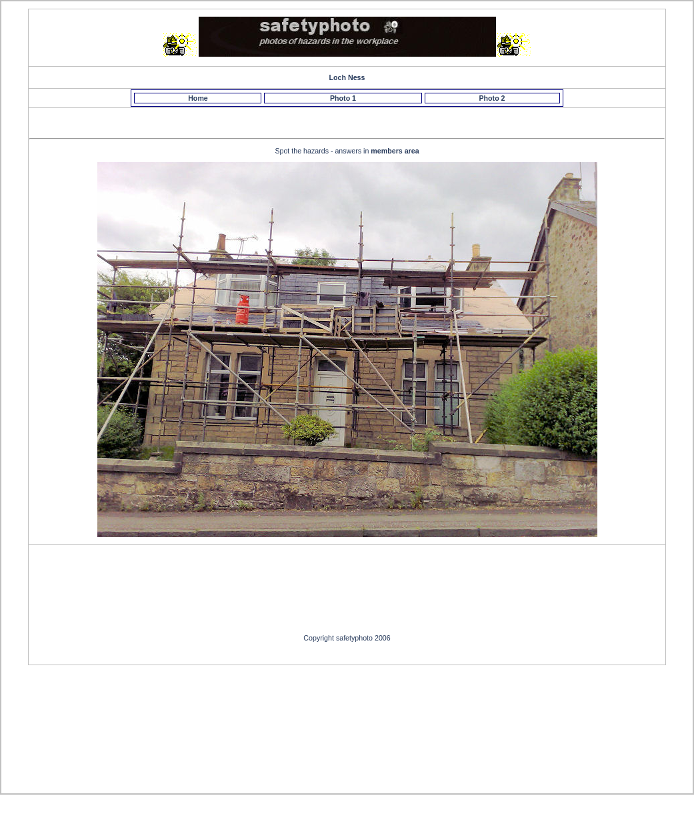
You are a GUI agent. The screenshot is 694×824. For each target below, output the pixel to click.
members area (395, 151)
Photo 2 (492, 98)
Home (198, 98)
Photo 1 (343, 98)
